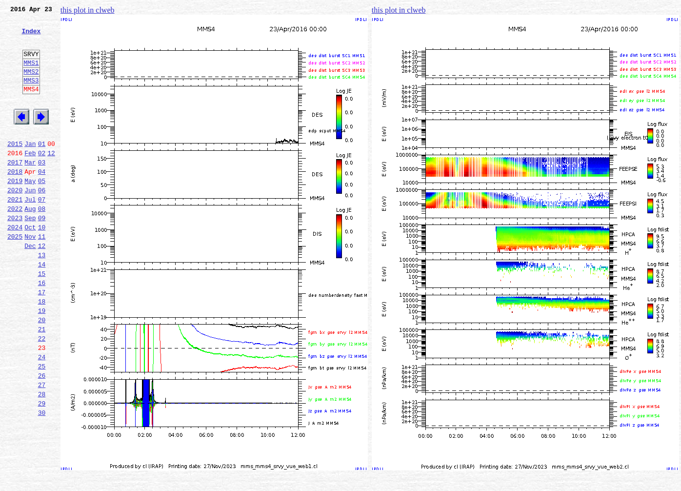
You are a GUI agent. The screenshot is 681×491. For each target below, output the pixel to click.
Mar (30, 188)
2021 (14, 231)
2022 (14, 242)
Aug (30, 242)
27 (42, 446)
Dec (30, 285)
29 (42, 467)
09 (42, 252)
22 (42, 392)
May (30, 209)
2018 (14, 199)
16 (42, 328)
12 (51, 177)
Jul (30, 231)
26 (42, 435)
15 (42, 317)
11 (42, 274)
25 (42, 424)
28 (42, 456)
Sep (30, 252)
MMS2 (31, 84)
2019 (14, 209)
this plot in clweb (87, 10)
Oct (30, 263)
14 (42, 306)
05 (42, 209)
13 (42, 295)
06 (42, 220)
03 (42, 188)
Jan (30, 167)
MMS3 (31, 94)
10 (42, 263)
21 (42, 381)
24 (42, 413)
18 (42, 349)
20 (42, 371)
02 (42, 177)
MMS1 (31, 74)
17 (42, 338)
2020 (14, 220)
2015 (14, 167)
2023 (14, 252)
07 (42, 231)
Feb (30, 177)
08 (42, 242)
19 (42, 360)
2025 (14, 274)
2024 (14, 263)
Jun (30, 220)
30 (42, 478)
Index (30, 36)
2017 (14, 188)
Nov (30, 274)
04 (42, 199)
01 (42, 167)
